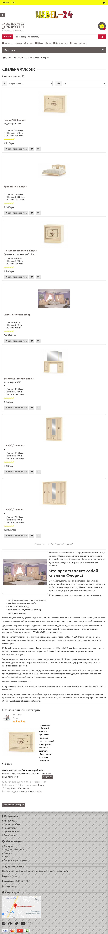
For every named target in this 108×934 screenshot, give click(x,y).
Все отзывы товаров (14, 804)
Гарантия (7, 853)
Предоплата (8, 828)
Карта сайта (8, 835)
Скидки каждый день (13, 849)
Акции (28, 43)
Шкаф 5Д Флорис (14, 509)
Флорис (41, 785)
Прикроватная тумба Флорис (20, 250)
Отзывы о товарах (12, 43)
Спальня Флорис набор (17, 314)
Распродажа (60, 43)
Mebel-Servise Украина (31, 791)
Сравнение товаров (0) (13, 76)
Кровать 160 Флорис (15, 186)
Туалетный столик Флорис (19, 378)
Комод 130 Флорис (15, 120)
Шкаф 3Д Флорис (14, 445)
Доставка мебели (11, 824)
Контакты (7, 846)
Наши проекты (78, 43)
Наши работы (43, 43)
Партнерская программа (14, 860)
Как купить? (8, 821)
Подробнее (47, 777)
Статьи (6, 856)
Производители (10, 831)
